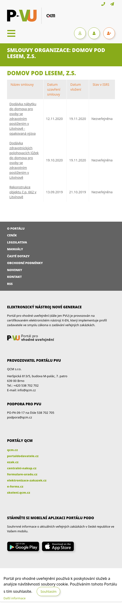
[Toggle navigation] (11, 33)
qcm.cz (12, 450)
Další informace (15, 598)
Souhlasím (48, 591)
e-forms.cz (15, 486)
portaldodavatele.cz (23, 456)
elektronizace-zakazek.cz (27, 480)
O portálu (16, 228)
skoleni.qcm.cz (18, 492)
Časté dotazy (18, 256)
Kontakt (14, 277)
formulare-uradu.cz (22, 474)
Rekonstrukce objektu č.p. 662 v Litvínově (22, 192)
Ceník (12, 235)
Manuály (15, 249)
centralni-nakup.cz (21, 468)
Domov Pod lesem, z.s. (41, 73)
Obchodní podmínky (25, 263)
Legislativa (17, 242)
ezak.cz (13, 462)
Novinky (14, 270)
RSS (10, 284)
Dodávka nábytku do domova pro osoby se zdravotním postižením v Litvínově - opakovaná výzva (22, 119)
